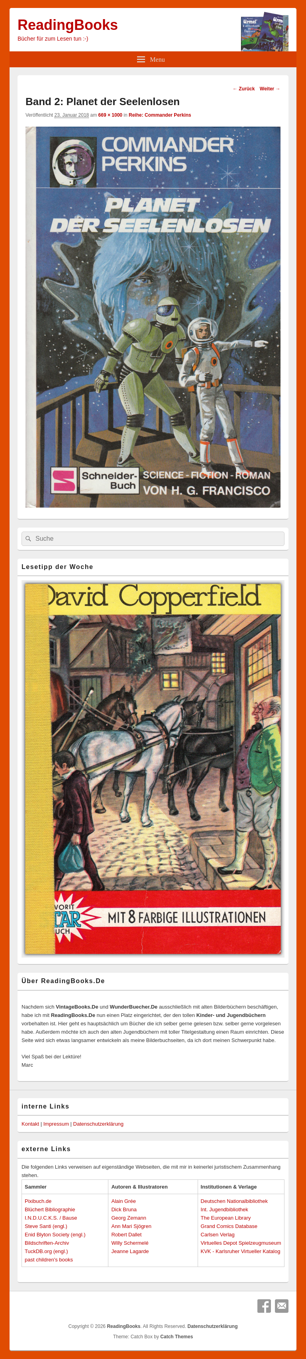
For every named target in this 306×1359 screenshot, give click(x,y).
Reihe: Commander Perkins (160, 115)
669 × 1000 (110, 115)
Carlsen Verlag (218, 1235)
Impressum (56, 1124)
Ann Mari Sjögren (131, 1226)
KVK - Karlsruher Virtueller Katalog (240, 1251)
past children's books (49, 1260)
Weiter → (270, 89)
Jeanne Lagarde (130, 1251)
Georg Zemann (128, 1218)
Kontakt (30, 1124)
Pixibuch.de (38, 1201)
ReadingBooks (68, 25)
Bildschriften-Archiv (47, 1243)
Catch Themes (176, 1336)
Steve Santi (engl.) (46, 1226)
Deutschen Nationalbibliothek (234, 1201)
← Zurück (244, 89)
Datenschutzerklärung (98, 1124)
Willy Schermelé (129, 1243)
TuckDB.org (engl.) (46, 1251)
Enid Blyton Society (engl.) (55, 1235)
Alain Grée (123, 1201)
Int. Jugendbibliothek (224, 1209)
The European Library (226, 1218)
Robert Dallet (126, 1235)
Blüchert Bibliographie (50, 1209)
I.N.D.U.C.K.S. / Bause (51, 1218)
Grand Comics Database (229, 1226)
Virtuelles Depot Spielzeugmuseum (241, 1243)
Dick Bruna (124, 1209)
